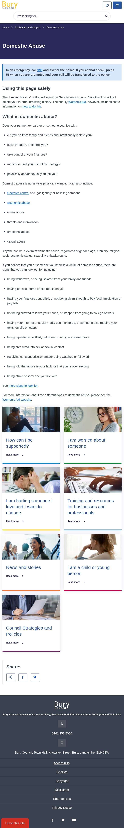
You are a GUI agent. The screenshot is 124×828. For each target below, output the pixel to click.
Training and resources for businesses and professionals (90, 506)
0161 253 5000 (62, 733)
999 (39, 70)
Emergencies (62, 798)
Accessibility (62, 763)
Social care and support (27, 27)
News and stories (23, 567)
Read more (15, 455)
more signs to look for (23, 385)
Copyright (62, 781)
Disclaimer (62, 789)
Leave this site (15, 823)
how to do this (31, 106)
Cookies (62, 772)
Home (5, 27)
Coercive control (18, 193)
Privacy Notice (62, 807)
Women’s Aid (77, 102)
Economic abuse (18, 202)
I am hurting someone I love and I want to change (29, 506)
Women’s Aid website (16, 399)
